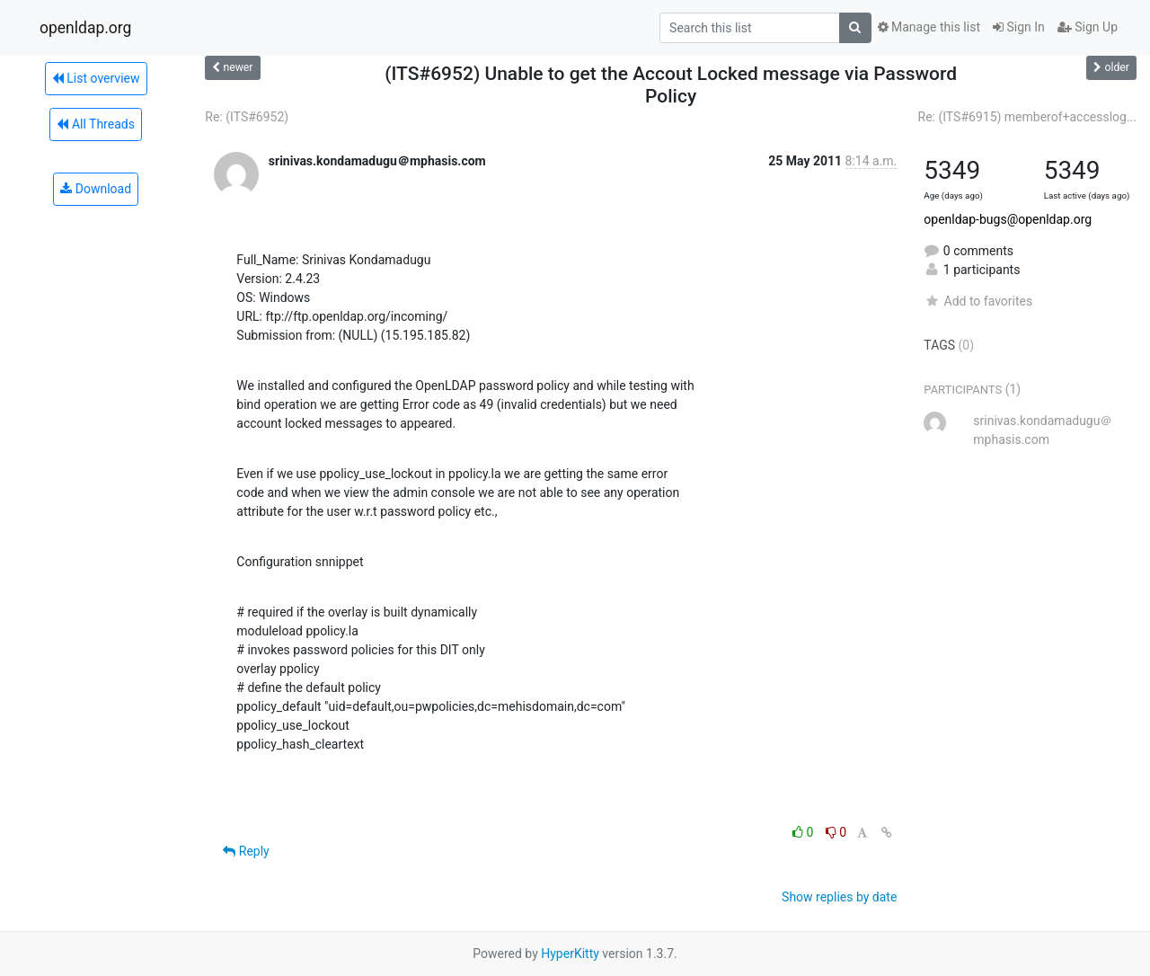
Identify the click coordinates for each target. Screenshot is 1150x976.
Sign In (1019, 27)
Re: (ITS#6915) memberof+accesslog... (1027, 117)
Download (95, 189)
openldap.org (85, 28)
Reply (246, 851)
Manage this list (929, 27)
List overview (96, 78)
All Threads (95, 124)
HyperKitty (570, 953)
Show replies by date (839, 897)
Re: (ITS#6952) (246, 117)
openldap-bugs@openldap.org (1008, 219)
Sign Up (1087, 27)
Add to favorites (978, 301)
